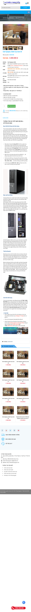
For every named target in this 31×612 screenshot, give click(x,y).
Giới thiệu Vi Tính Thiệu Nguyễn (10, 475)
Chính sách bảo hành (8, 467)
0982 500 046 (12, 110)
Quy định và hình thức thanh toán (10, 471)
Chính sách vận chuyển (8, 469)
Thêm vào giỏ (11, 106)
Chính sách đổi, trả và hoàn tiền (10, 473)
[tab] (5, 118)
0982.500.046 (19, 608)
